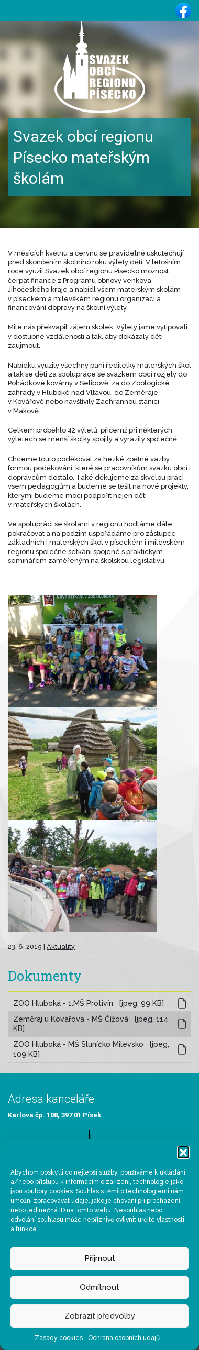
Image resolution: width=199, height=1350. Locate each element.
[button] (183, 1152)
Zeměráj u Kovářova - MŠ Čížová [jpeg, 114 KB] (90, 1024)
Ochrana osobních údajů (124, 1338)
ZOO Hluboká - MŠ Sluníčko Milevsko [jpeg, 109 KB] (91, 1049)
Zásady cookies (59, 1338)
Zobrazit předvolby (99, 1316)
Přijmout (99, 1258)
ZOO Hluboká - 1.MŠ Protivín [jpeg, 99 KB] (88, 1003)
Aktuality (61, 946)
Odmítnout (99, 1287)
